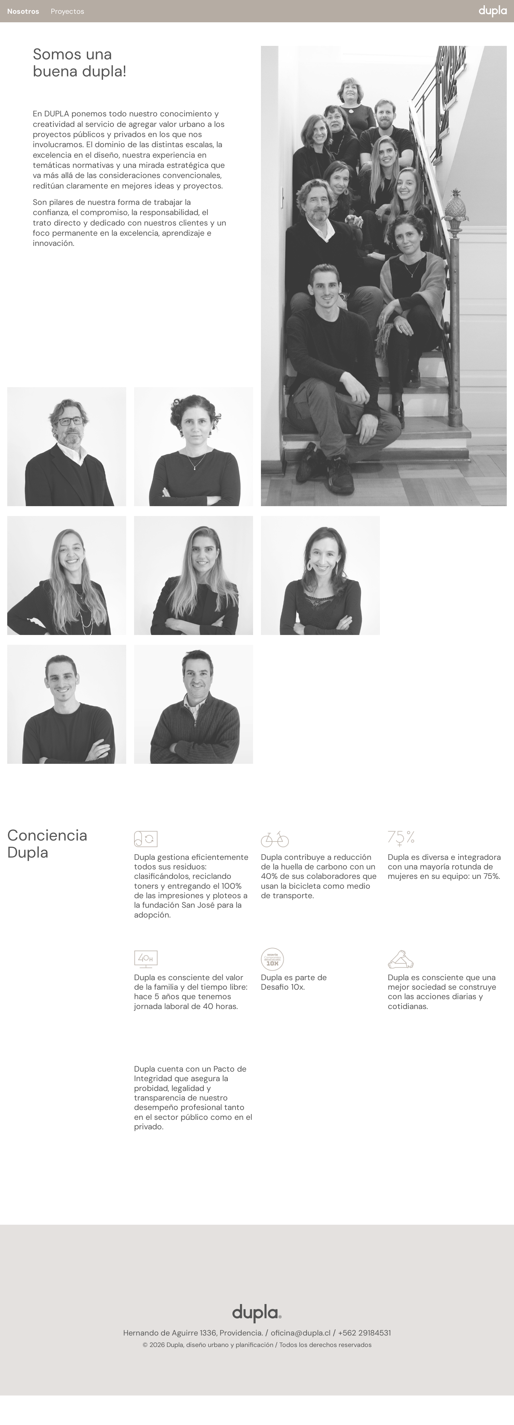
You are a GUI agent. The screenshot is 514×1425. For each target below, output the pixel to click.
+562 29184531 (368, 1333)
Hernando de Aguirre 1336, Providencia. (192, 1333)
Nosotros (23, 11)
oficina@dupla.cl (302, 1333)
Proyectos (67, 11)
